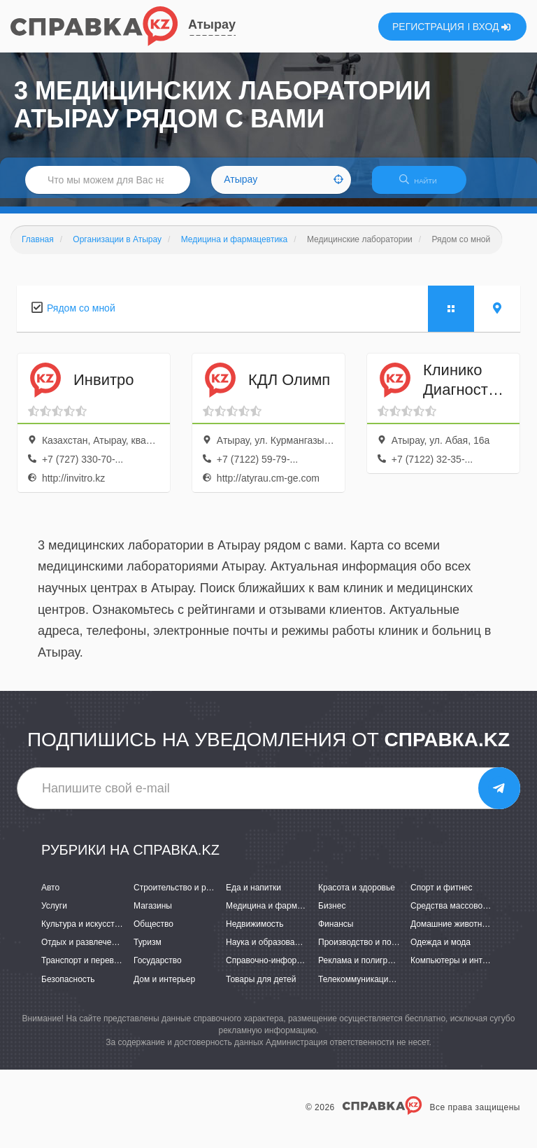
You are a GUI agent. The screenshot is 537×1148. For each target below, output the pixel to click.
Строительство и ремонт (181, 896)
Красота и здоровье (356, 896)
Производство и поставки (367, 951)
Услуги (54, 914)
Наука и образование (267, 951)
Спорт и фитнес (441, 896)
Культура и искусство (82, 932)
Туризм (148, 951)
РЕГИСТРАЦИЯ (428, 26)
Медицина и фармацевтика (279, 914)
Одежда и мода (440, 951)
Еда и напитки (253, 896)
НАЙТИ (425, 185)
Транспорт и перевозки (86, 969)
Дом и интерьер (164, 988)
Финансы (335, 932)
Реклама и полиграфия (363, 969)
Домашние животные (451, 932)
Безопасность (68, 988)
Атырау (212, 24)
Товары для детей (261, 988)
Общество (153, 932)
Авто (50, 896)
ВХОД (492, 26)
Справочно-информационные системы (301, 969)
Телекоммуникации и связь (371, 988)
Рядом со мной (81, 316)
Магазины (153, 914)
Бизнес (331, 914)
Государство (158, 969)
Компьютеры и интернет (457, 969)
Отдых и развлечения (83, 951)
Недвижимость (255, 932)
